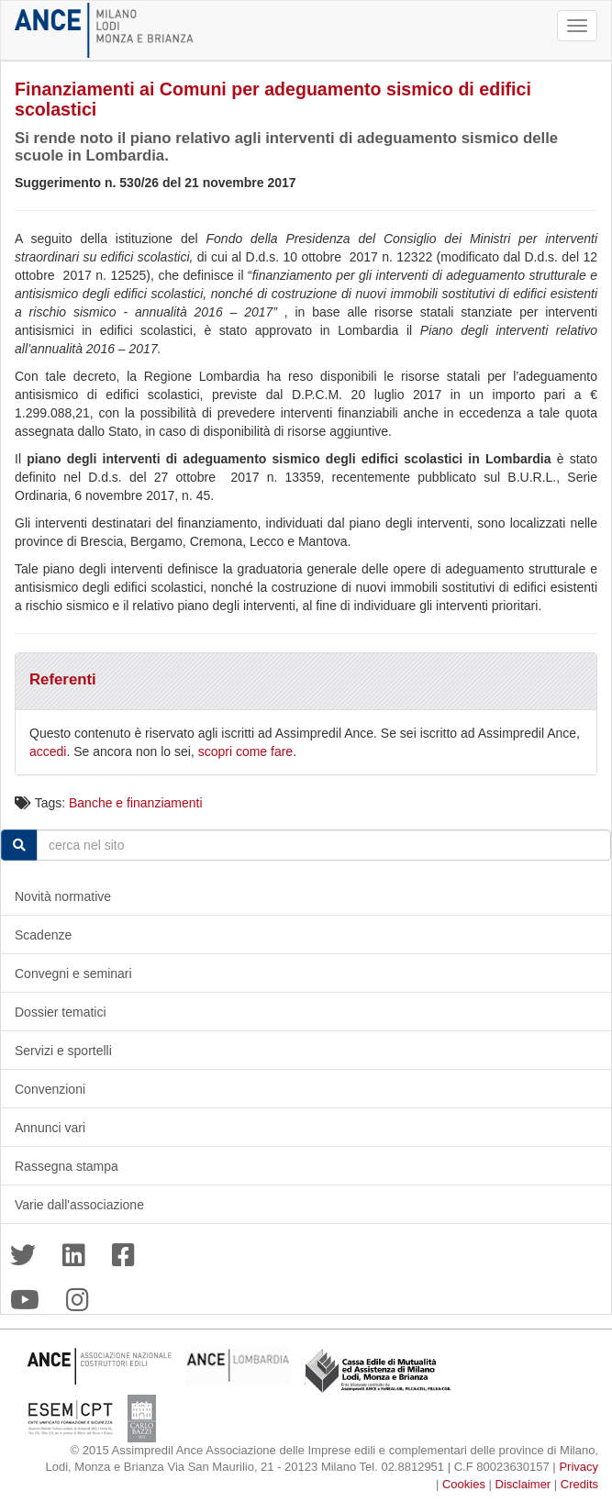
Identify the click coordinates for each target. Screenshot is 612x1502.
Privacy (578, 1467)
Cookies (463, 1484)
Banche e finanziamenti (136, 803)
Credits (579, 1484)
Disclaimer (523, 1484)
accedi (47, 751)
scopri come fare (245, 751)
